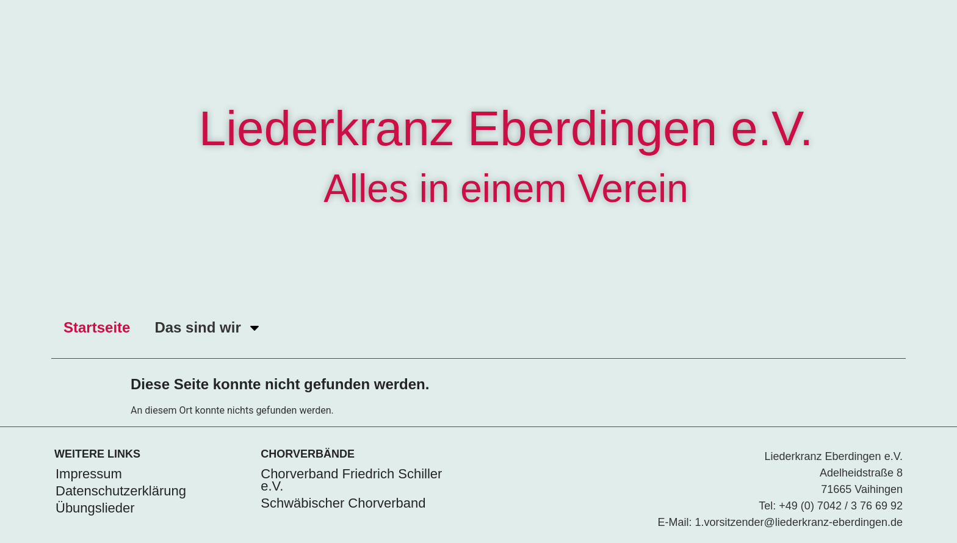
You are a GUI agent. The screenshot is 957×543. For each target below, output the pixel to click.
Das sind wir (207, 327)
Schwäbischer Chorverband (343, 503)
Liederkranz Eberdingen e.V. (506, 128)
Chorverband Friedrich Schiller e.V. (351, 480)
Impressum (89, 473)
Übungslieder (95, 508)
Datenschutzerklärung (121, 490)
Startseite (96, 327)
